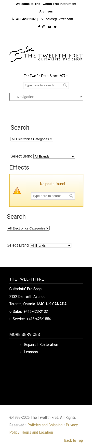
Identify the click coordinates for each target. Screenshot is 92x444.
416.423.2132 (26, 19)
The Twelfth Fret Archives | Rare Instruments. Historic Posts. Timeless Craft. (46, 52)
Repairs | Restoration (41, 344)
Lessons (31, 351)
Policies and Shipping (45, 424)
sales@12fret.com (59, 19)
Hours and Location (37, 432)
